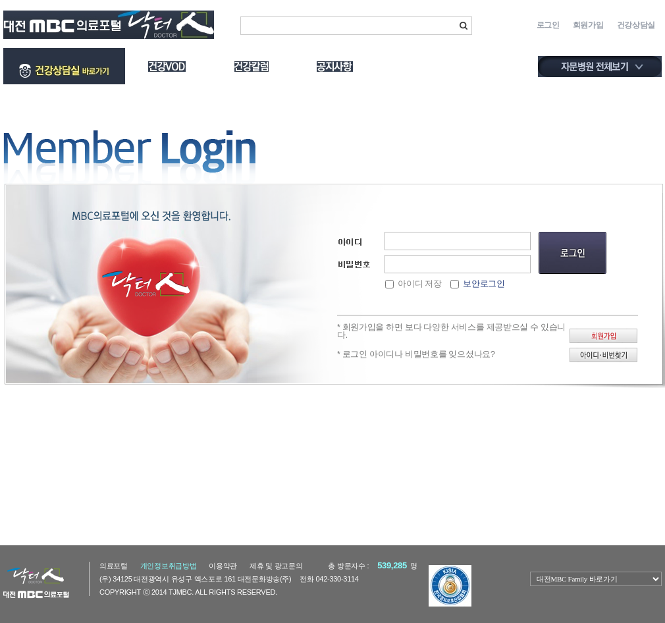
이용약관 (223, 566)
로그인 (548, 25)
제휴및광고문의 (276, 566)
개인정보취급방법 (168, 566)
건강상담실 (636, 25)
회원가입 (588, 25)
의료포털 (113, 566)
